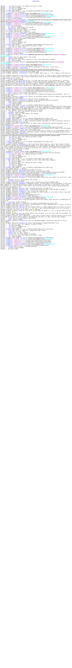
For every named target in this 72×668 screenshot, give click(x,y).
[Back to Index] (36, 1)
